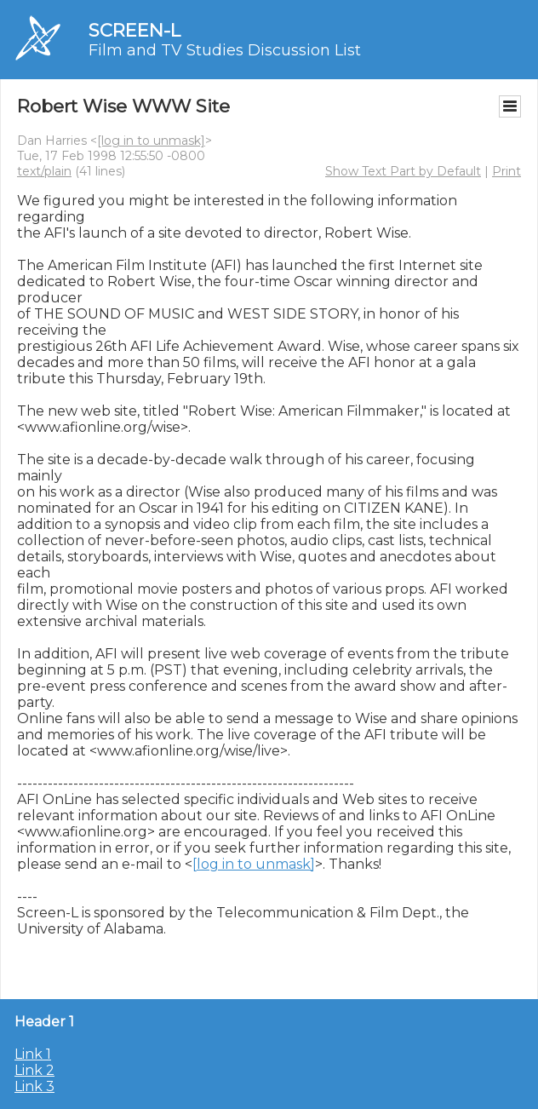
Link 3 (34, 1086)
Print (506, 171)
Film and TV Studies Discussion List (225, 50)
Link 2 (34, 1070)
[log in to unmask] (151, 140)
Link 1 (32, 1054)
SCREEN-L (134, 30)
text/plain (44, 171)
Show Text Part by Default (403, 171)
